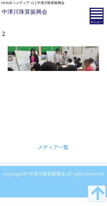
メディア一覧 (53, 147)
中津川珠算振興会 (24, 12)
